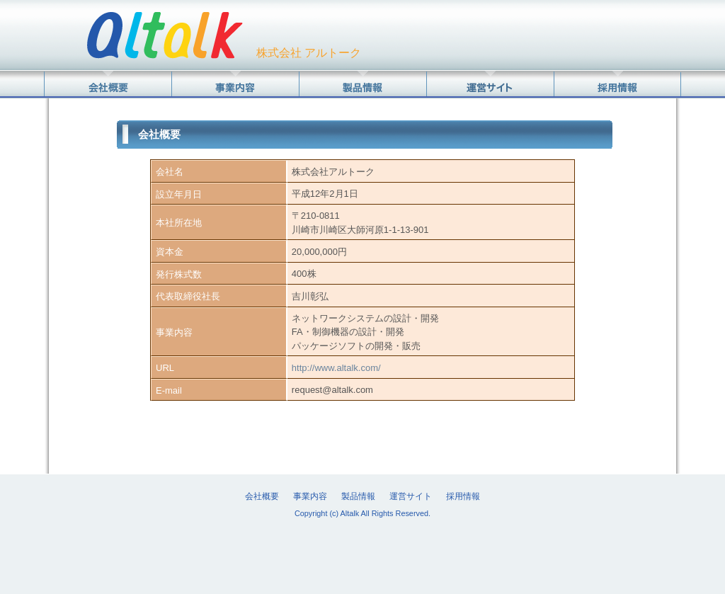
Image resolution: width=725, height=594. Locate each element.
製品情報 (358, 496)
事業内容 (310, 496)
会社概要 (262, 496)
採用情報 (463, 496)
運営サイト (410, 496)
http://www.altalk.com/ (336, 367)
